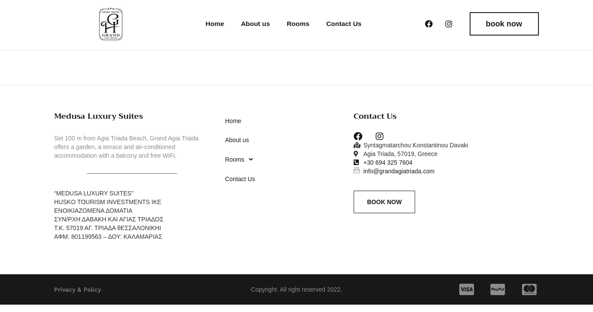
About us (254, 24)
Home (213, 24)
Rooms (297, 24)
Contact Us (343, 24)
